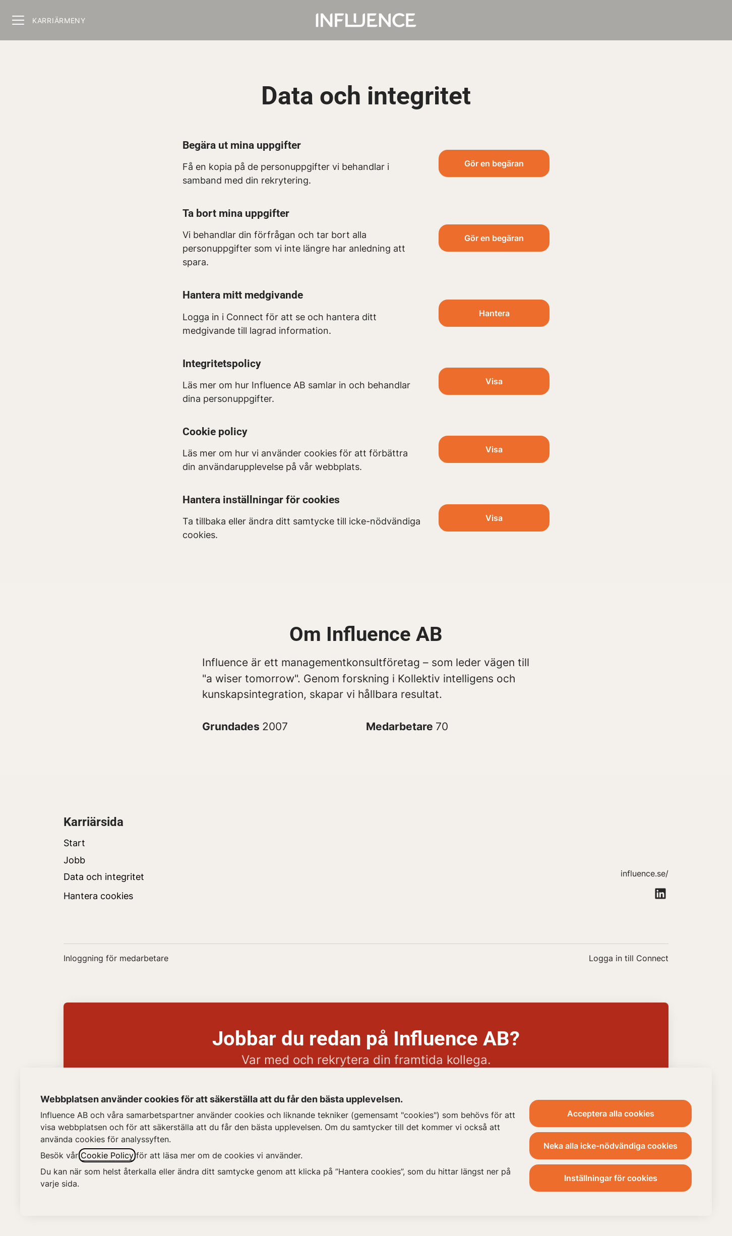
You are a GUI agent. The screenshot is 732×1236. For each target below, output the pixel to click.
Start (74, 843)
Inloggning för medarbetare (116, 958)
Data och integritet (104, 876)
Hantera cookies (98, 896)
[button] (494, 518)
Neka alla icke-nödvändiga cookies (610, 1146)
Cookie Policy (107, 1155)
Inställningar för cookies (610, 1178)
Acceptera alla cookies (610, 1113)
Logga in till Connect (628, 958)
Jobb (74, 860)
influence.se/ (644, 873)
